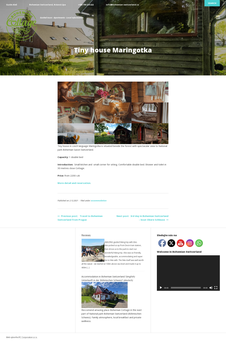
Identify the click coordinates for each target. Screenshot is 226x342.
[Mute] (210, 287)
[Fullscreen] (215, 287)
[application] (188, 273)
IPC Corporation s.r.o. (27, 337)
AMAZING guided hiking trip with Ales (121, 242)
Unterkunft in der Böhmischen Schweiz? (102, 280)
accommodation (99, 200)
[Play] (160, 287)
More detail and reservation (74, 182)
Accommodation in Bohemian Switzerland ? (103, 276)
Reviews (86, 235)
